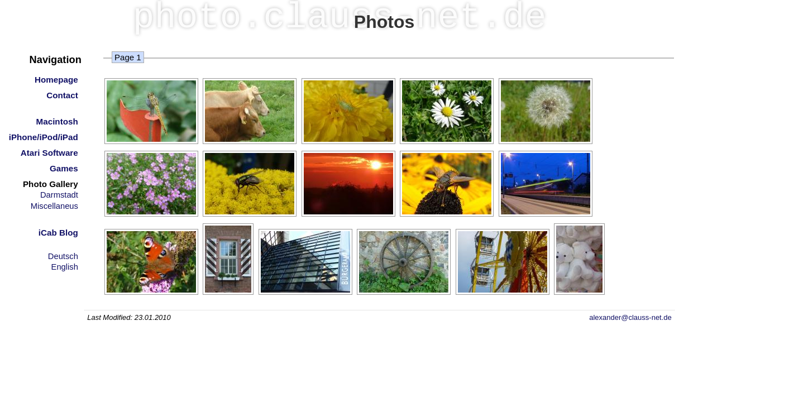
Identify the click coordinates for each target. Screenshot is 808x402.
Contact (62, 95)
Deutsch (63, 256)
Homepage (56, 79)
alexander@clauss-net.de (630, 317)
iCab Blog (58, 232)
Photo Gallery (50, 184)
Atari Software (49, 152)
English (64, 266)
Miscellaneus (54, 206)
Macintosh (57, 121)
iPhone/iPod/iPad (43, 137)
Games (64, 168)
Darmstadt (59, 194)
